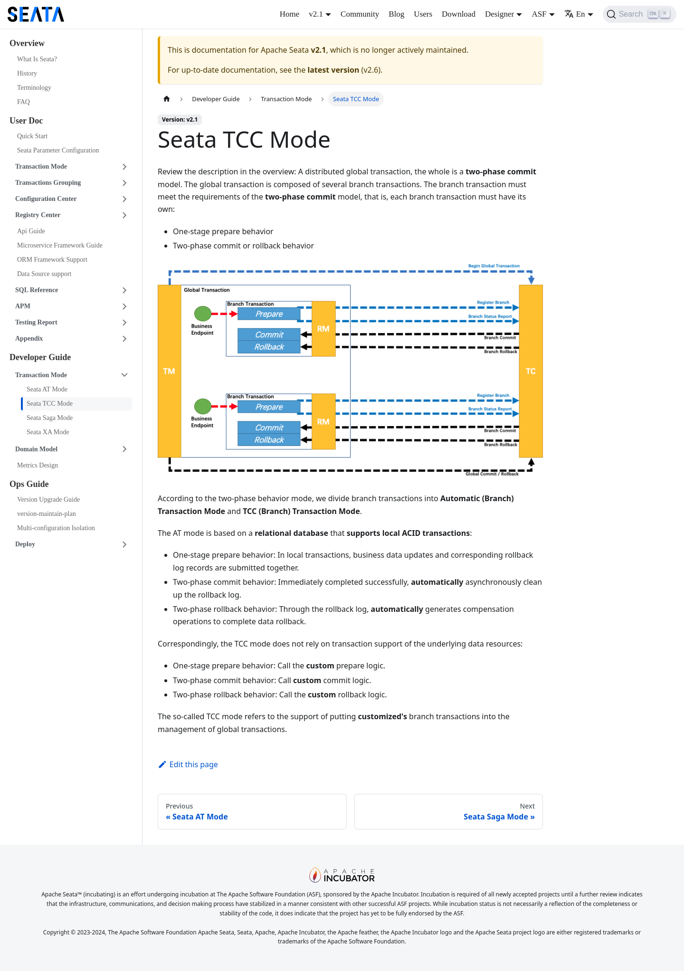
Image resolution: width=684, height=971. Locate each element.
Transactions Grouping (48, 182)
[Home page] (167, 99)
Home (290, 14)
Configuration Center (46, 198)
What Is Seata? (37, 59)
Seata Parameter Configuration (58, 150)
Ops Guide (29, 484)
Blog (396, 14)
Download (458, 14)
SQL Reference (36, 290)
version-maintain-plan (46, 513)
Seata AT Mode (47, 389)
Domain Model (36, 449)
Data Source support (44, 273)
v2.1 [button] (316, 14)
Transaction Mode (41, 166)
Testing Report (36, 322)
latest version (333, 70)
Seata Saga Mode (50, 417)
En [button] (574, 14)
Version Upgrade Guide (48, 499)
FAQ (23, 101)
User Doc (26, 120)
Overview (27, 43)
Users (423, 14)
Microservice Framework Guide (60, 245)
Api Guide (31, 231)
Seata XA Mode (48, 432)
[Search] (639, 14)
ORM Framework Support (52, 259)
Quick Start (32, 136)
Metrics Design (37, 465)
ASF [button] (539, 14)
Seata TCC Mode (50, 403)
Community (360, 14)
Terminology (34, 87)
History (27, 73)
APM (22, 306)
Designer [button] (499, 14)
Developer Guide (40, 357)
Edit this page (188, 764)
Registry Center (37, 215)
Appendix (29, 338)
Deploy (25, 544)
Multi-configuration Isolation (56, 528)
